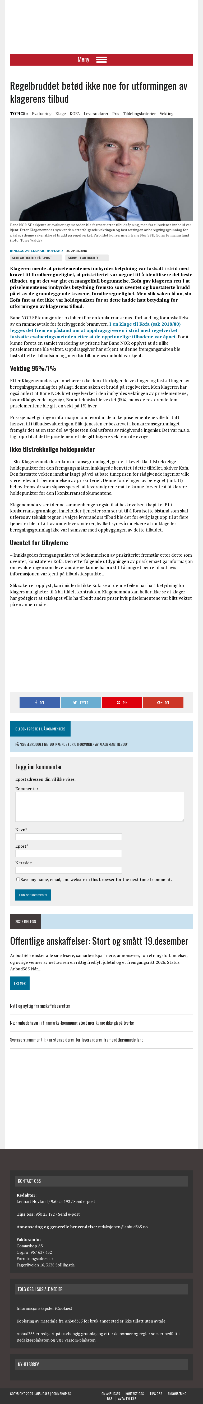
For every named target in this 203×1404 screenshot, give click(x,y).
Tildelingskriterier (139, 113)
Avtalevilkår (127, 1398)
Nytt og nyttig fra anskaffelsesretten (40, 1006)
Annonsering (177, 1393)
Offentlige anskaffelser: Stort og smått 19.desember (99, 940)
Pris (115, 113)
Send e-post (84, 1201)
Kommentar (26, 789)
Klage (61, 113)
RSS (110, 1398)
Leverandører (96, 113)
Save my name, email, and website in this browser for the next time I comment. (96, 879)
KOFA (75, 113)
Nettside (23, 863)
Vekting (166, 113)
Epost (20, 846)
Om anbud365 (111, 1393)
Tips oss (156, 1393)
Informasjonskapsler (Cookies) (44, 1308)
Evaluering (42, 113)
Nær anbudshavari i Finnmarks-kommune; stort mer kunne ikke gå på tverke (72, 1023)
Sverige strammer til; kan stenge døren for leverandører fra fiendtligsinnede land (77, 1040)
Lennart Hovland (47, 251)
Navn (20, 830)
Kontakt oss (135, 1393)
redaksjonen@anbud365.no (123, 1226)
